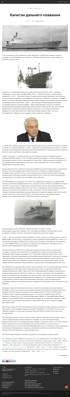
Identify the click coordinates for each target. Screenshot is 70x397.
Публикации (37, 8)
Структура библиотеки (30, 382)
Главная (31, 8)
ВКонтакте (56, 369)
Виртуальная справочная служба (33, 384)
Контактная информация (8, 382)
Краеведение (5, 387)
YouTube (56, 371)
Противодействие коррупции (32, 385)
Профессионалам (6, 385)
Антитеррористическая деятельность (34, 387)
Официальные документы (31, 380)
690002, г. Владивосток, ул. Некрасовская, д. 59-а (9, 370)
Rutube (55, 373)
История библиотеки (7, 384)
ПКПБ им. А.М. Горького (62, 1)
